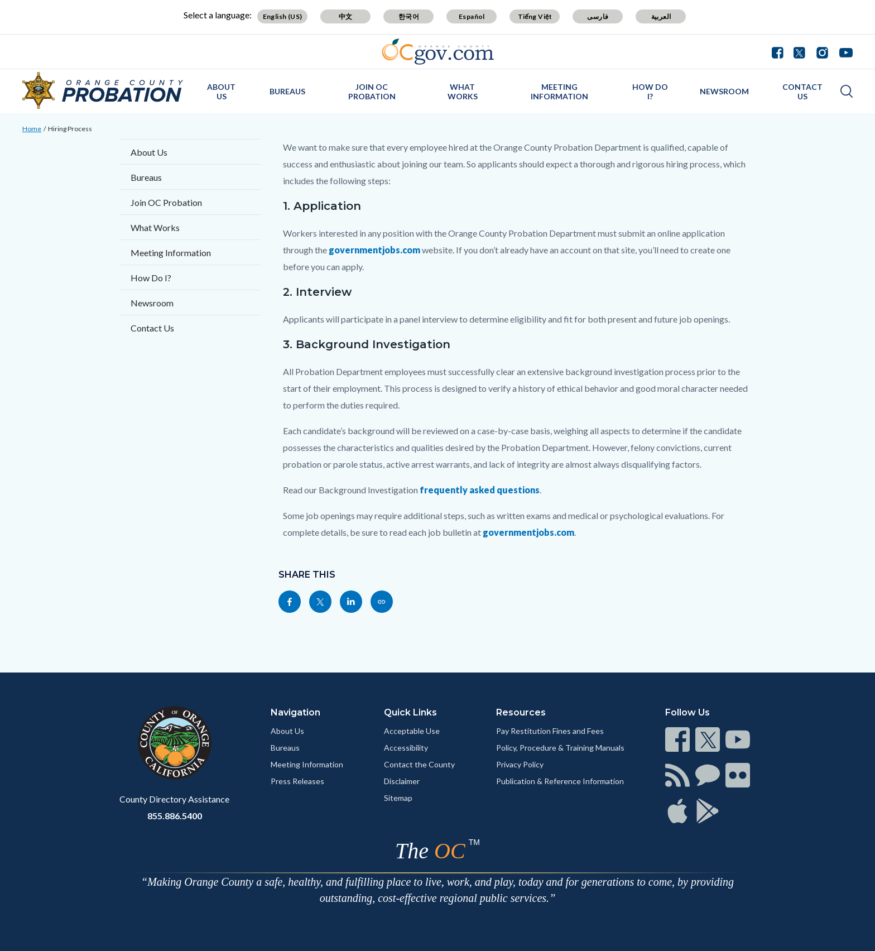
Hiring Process (70, 128)
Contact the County (419, 764)
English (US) (282, 16)
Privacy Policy (520, 764)
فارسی (597, 16)
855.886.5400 (174, 815)
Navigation (295, 712)
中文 (346, 16)
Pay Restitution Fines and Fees (550, 731)
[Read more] (438, 52)
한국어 (408, 16)
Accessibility (406, 747)
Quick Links (410, 712)
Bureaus (287, 91)
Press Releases (297, 781)
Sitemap (398, 798)
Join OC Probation (372, 91)
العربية (661, 16)
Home (31, 128)
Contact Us (802, 91)
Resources (521, 712)
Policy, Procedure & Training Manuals (560, 747)
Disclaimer (402, 781)
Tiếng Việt (535, 16)
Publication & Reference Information (560, 781)
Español (472, 16)
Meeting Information (307, 764)
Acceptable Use (412, 731)
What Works (463, 91)
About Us (221, 91)
